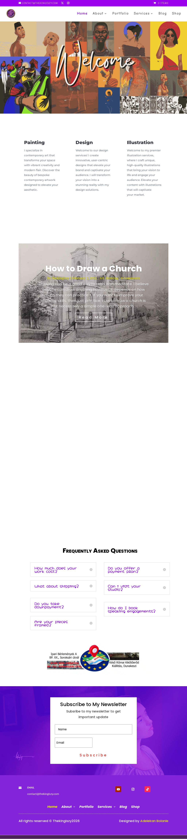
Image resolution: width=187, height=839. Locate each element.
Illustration (140, 142)
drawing (112, 278)
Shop (176, 13)
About (98, 13)
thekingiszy (60, 278)
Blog (163, 13)
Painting (34, 142)
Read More (93, 317)
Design (84, 142)
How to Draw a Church (93, 268)
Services (142, 13)
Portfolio (120, 13)
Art (101, 278)
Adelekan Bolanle (154, 821)
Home (82, 13)
